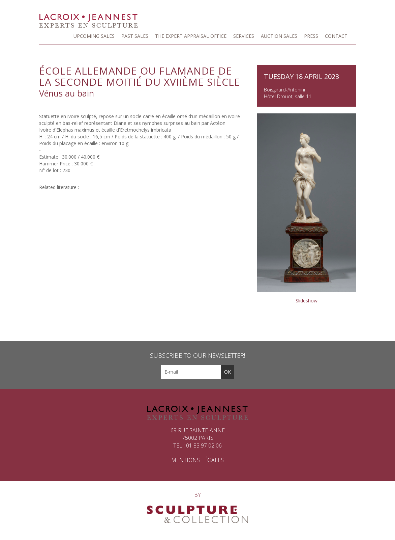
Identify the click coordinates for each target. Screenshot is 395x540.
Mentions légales (197, 460)
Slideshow (306, 300)
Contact (336, 36)
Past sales (134, 36)
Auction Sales (279, 36)
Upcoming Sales (94, 36)
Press (311, 36)
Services (243, 36)
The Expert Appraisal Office (190, 36)
